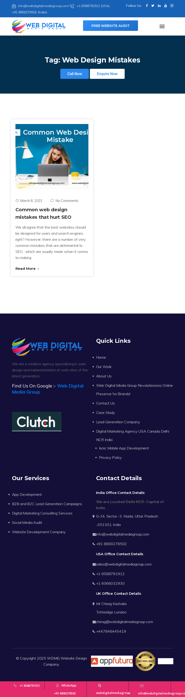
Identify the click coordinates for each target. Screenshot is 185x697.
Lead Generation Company (118, 422)
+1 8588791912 (110, 573)
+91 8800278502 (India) (29, 12)
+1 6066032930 (110, 583)
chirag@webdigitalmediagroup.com (124, 621)
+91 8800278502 (111, 543)
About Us (104, 376)
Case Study (105, 412)
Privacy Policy (110, 457)
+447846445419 (111, 631)
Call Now (74, 74)
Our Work (104, 366)
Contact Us (105, 403)
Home (101, 357)
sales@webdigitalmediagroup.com (124, 564)
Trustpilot (165, 661)
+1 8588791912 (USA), (90, 6)
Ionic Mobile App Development (124, 448)
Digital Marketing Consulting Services (42, 513)
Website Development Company (39, 531)
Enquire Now (107, 74)
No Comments (64, 200)
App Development (27, 494)
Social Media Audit (27, 522)
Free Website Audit (110, 25)
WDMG (53, 658)
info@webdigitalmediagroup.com (40, 6)
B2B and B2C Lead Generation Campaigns (47, 503)
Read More (27, 268)
